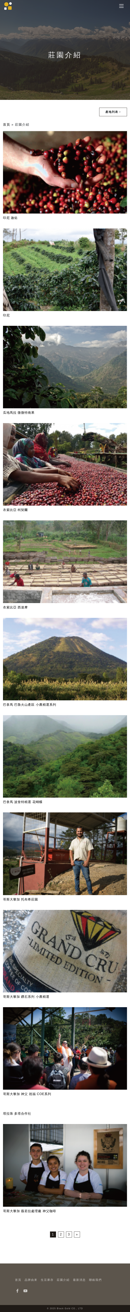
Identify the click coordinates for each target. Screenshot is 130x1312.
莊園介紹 (63, 1279)
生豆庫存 (47, 1279)
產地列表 (113, 111)
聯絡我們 (95, 1279)
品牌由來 (31, 1279)
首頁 (6, 124)
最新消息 (79, 1279)
